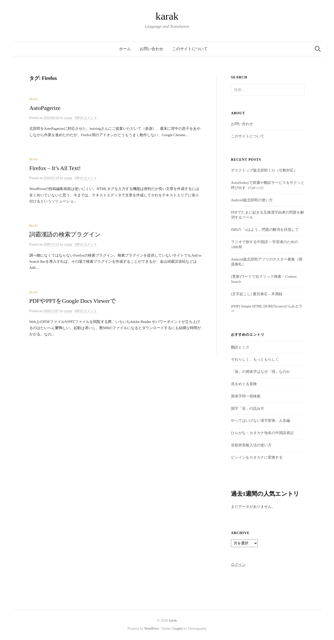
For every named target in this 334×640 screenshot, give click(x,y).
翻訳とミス (240, 347)
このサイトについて (190, 49)
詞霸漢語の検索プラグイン (65, 234)
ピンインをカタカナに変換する (257, 457)
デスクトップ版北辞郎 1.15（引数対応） (264, 170)
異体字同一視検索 (245, 396)
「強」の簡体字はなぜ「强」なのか (260, 372)
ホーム (125, 49)
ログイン (238, 565)
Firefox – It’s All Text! (55, 168)
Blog (33, 99)
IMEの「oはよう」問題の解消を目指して (265, 230)
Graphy (177, 628)
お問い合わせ (151, 49)
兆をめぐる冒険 (244, 384)
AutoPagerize (45, 108)
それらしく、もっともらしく (255, 359)
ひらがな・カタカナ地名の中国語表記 (262, 433)
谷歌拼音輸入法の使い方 (251, 445)
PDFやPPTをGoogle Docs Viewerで (72, 301)
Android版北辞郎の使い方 (252, 200)
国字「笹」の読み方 (247, 408)
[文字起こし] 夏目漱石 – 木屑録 (256, 294)
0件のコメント (86, 118)
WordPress (151, 628)
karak (166, 16)
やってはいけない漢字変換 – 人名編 (260, 420)
